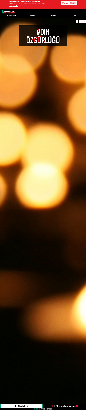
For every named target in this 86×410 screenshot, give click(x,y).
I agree (65, 2)
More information (13, 6)
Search (74, 15)
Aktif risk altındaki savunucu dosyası (63, 406)
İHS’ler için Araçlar (11, 15)
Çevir (83, 21)
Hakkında (53, 15)
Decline (73, 2)
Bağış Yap (32, 15)
